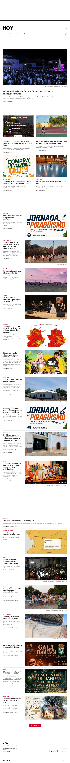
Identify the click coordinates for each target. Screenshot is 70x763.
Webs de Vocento (63, 760)
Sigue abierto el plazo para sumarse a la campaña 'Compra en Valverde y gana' (17, 182)
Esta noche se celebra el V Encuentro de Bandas (12, 673)
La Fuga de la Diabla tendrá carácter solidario (12, 381)
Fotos (25, 34)
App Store (53, 751)
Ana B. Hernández (6, 342)
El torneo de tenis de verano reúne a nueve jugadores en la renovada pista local (51, 142)
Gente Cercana (12, 34)
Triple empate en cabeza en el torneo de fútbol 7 (12, 272)
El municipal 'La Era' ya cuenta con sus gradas (11, 618)
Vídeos (30, 34)
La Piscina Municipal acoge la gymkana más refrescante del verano (12, 590)
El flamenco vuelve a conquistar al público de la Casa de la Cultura (12, 300)
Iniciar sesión (66, 29)
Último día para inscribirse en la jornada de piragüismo (12, 218)
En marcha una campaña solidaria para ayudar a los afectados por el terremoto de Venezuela (17, 143)
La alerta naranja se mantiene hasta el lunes (11, 534)
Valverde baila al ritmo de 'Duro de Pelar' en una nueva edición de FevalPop (28, 92)
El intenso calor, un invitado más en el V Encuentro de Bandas (10, 561)
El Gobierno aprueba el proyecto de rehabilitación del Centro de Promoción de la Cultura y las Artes (12, 438)
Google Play (63, 751)
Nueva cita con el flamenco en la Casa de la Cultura (12, 646)
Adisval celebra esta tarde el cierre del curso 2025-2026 (12, 700)
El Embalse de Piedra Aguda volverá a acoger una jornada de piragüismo (12, 410)
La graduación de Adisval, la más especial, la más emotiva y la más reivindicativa (12, 466)
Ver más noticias (35, 725)
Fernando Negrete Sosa (7, 101)
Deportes (20, 34)
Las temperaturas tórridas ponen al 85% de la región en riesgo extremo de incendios (12, 329)
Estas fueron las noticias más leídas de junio (18, 521)
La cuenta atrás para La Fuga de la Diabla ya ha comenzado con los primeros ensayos (11, 245)
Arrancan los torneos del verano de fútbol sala (51, 182)
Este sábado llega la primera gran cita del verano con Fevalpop (10, 355)
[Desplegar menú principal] (66, 34)
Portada (4, 34)
